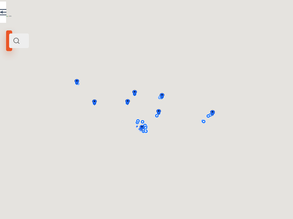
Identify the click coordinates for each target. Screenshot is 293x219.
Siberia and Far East (32, 84)
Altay (19, 161)
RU (90, 13)
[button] (278, 113)
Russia (56, 84)
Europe (69, 84)
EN (103, 13)
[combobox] (64, 40)
